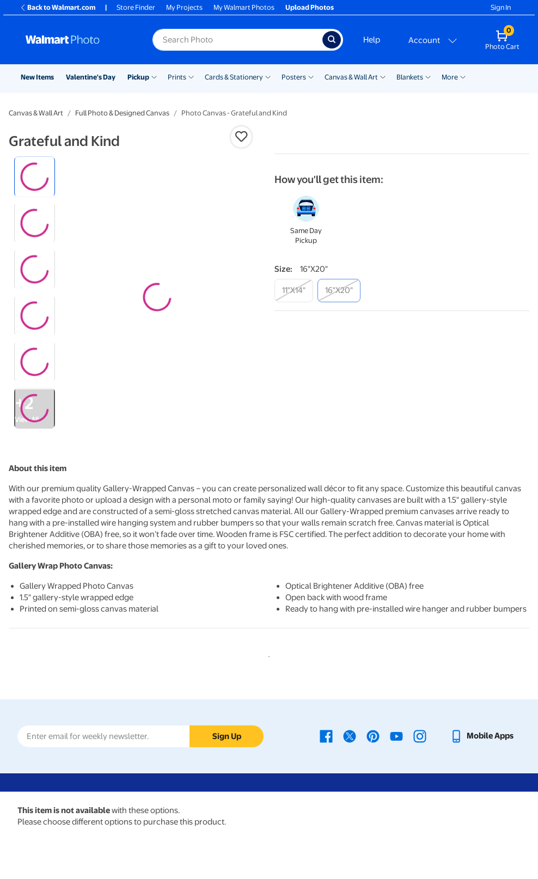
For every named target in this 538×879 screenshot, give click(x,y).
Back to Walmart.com (57, 7)
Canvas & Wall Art (351, 77)
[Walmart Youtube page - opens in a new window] (396, 736)
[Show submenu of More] (463, 76)
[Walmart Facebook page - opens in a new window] (326, 736)
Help (371, 40)
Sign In (501, 7)
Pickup (138, 77)
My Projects (184, 7)
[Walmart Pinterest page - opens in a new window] (373, 736)
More (450, 77)
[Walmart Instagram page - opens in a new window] (419, 736)
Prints (177, 77)
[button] (241, 136)
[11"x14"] (293, 290)
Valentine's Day (90, 77)
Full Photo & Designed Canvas (122, 113)
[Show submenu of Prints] (191, 76)
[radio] (34, 176)
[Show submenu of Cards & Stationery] (268, 76)
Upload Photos (309, 7)
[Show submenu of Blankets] (428, 76)
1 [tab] (266, 654)
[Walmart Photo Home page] (77, 39)
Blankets (409, 77)
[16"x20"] (338, 290)
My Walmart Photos (243, 7)
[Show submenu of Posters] (311, 76)
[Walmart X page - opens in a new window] (349, 736)
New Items (37, 77)
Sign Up (226, 736)
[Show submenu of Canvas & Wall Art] (383, 76)
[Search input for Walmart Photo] (237, 40)
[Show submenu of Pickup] (154, 76)
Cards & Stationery (234, 77)
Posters (294, 77)
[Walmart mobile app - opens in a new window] (481, 736)
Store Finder (136, 7)
